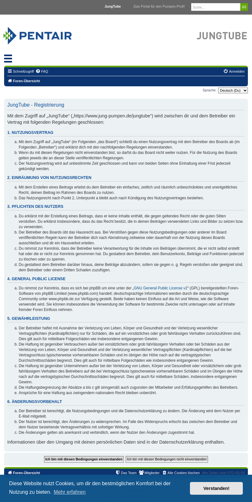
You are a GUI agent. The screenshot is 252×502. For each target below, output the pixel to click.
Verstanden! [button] (217, 488)
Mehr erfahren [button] (70, 492)
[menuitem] (41, 71)
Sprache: (210, 90)
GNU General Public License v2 (160, 288)
